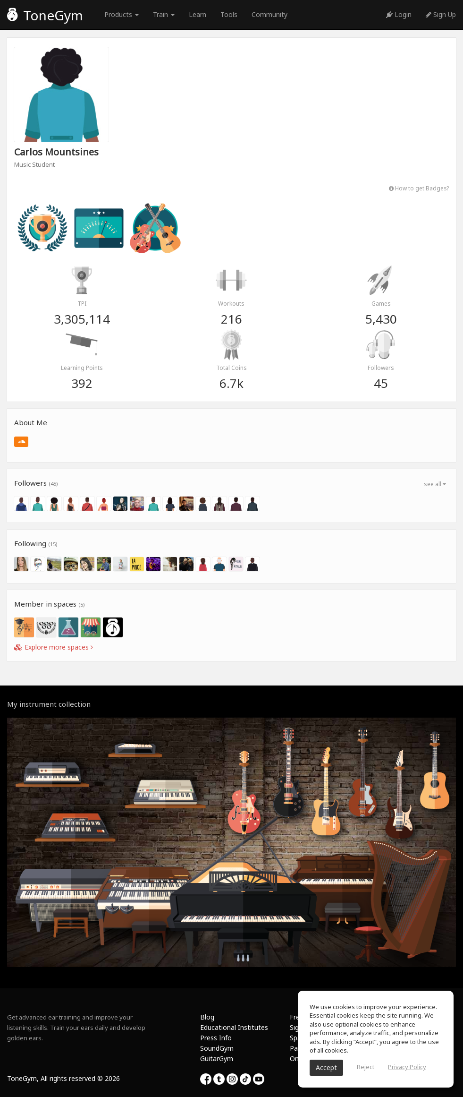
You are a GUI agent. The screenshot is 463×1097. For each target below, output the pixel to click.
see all (435, 484)
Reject (365, 1067)
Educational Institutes (234, 1027)
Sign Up (441, 14)
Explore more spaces (53, 647)
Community (269, 14)
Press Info (216, 1037)
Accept (326, 1067)
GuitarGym (216, 1058)
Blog (207, 1016)
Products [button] (121, 14)
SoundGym (217, 1048)
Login (399, 14)
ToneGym (45, 15)
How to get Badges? (419, 188)
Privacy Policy (407, 1067)
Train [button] (164, 14)
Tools (228, 14)
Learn (197, 14)
